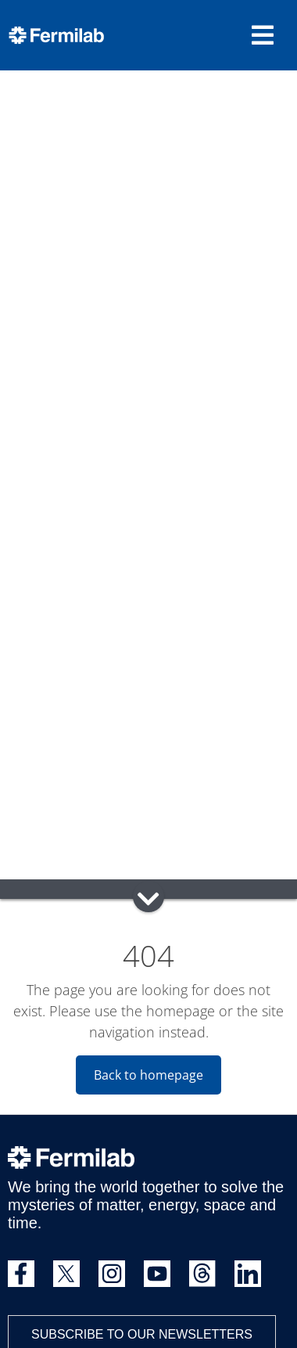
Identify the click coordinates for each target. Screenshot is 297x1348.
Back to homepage (148, 1075)
